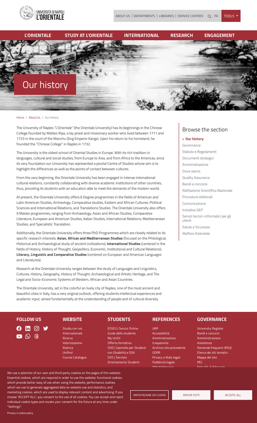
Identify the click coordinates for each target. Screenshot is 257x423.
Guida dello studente (122, 333)
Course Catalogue (75, 357)
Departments (144, 15)
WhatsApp (27, 336)
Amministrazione (195, 164)
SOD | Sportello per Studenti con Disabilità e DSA (127, 350)
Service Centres (190, 15)
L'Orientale (37, 35)
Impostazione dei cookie (149, 395)
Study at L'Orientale (89, 35)
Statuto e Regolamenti (199, 152)
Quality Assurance (196, 177)
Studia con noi (72, 328)
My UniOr (114, 338)
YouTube (19, 336)
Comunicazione (194, 203)
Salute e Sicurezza (196, 227)
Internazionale (72, 333)
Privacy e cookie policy (20, 413)
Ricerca (68, 338)
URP (155, 328)
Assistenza (204, 342)
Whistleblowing (162, 367)
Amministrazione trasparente (164, 340)
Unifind (67, 352)
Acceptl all (233, 395)
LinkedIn (27, 328)
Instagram (36, 328)
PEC (200, 362)
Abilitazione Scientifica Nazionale (207, 190)
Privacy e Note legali (166, 357)
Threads (36, 336)
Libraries (166, 15)
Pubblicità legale (163, 362)
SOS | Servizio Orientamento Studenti (124, 360)
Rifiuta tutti (191, 395)
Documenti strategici (198, 158)
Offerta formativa (120, 342)
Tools (229, 16)
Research (181, 35)
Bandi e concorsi (194, 184)
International (141, 35)
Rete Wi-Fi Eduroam (211, 367)
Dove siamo (191, 171)
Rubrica (68, 347)
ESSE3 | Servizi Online (123, 328)
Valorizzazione (72, 342)
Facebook (18, 328)
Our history (195, 139)
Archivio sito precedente (169, 347)
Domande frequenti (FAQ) (214, 347)
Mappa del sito (207, 357)
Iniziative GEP (192, 210)
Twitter (45, 328)
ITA (216, 15)
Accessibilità (160, 333)
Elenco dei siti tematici (212, 352)
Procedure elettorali (197, 197)
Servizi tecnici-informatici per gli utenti (206, 218)
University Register (210, 328)
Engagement (219, 35)
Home (20, 117)
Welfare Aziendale (196, 233)
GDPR (156, 352)
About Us (122, 15)
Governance (191, 145)
